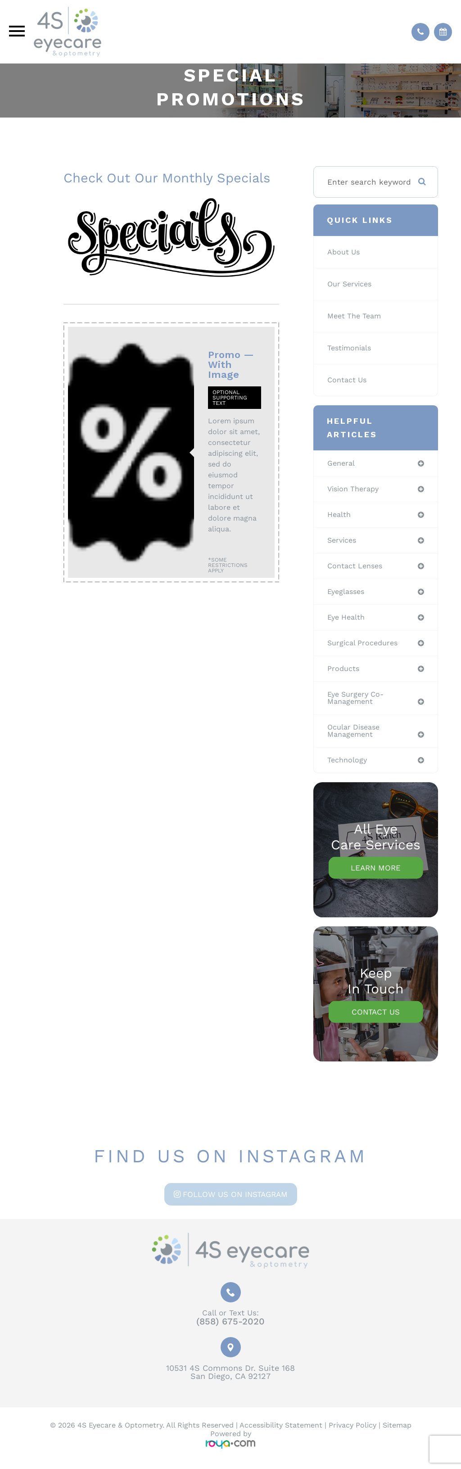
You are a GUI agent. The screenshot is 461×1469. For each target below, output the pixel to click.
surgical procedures (364, 646)
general (342, 463)
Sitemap (397, 1432)
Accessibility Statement (281, 1432)
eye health (347, 620)
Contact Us (348, 380)
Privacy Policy (352, 1432)
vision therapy (355, 489)
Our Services (351, 284)
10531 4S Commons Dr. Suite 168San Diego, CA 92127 (230, 1379)
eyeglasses (347, 594)
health (339, 515)
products (344, 672)
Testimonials (351, 348)
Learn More (376, 874)
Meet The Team (356, 316)
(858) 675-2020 (230, 1328)
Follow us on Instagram (235, 1201)
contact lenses (357, 567)
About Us (344, 252)
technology (348, 766)
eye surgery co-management (357, 702)
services (343, 541)
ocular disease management (355, 736)
